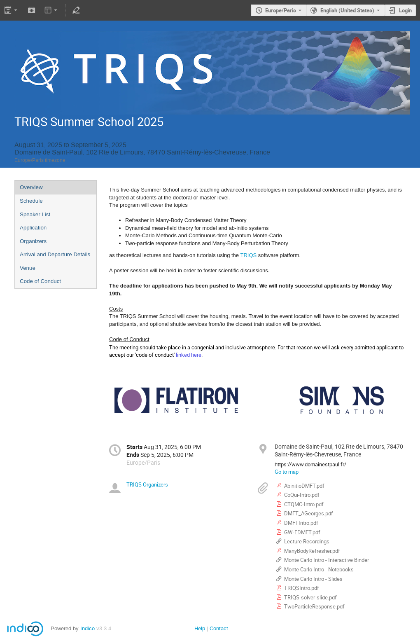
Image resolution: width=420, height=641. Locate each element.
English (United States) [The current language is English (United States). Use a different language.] (347, 10)
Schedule (31, 201)
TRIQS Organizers (147, 484)
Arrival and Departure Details (55, 254)
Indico (87, 628)
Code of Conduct (40, 281)
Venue (27, 268)
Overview (31, 187)
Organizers (33, 241)
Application (33, 228)
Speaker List (35, 214)
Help (199, 628)
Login (405, 10)
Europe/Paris (280, 10)
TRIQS (248, 255)
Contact (219, 628)
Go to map (287, 471)
